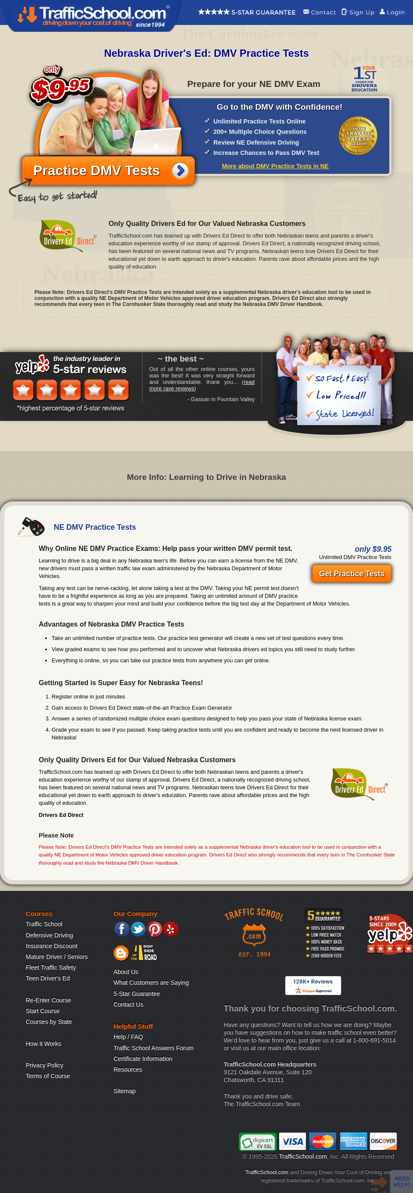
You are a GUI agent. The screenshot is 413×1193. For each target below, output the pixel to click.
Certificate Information (143, 1058)
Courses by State (49, 1021)
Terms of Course (48, 1075)
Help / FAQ (128, 1036)
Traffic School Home (91, 16)
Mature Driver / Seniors (57, 956)
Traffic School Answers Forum (154, 1048)
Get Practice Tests (352, 573)
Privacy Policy (44, 1065)
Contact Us (128, 1004)
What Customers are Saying (151, 982)
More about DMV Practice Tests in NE (275, 166)
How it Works (43, 1043)
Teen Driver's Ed (48, 978)
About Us (126, 971)
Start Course (43, 1011)
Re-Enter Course (48, 1000)
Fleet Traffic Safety (51, 967)
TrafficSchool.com (303, 1156)
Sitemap (125, 1091)
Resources (128, 1069)
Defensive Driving (49, 935)
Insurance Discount (51, 946)
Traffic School (44, 924)
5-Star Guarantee (137, 993)
